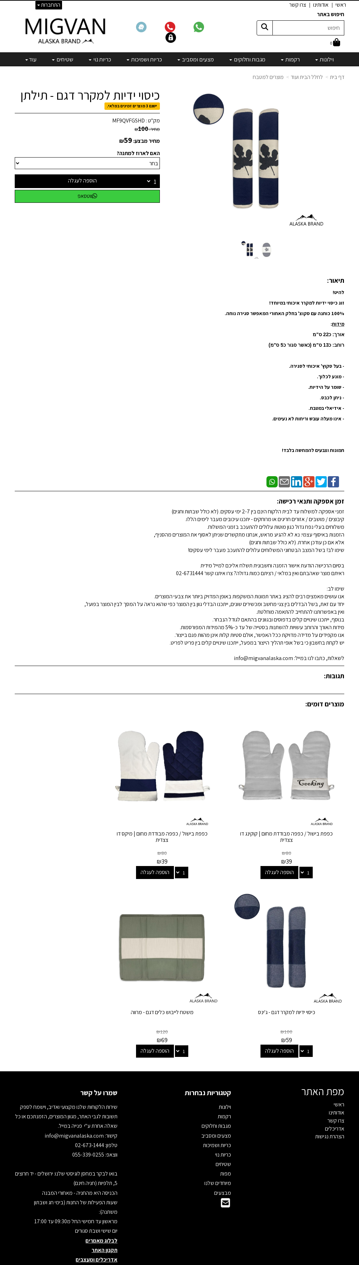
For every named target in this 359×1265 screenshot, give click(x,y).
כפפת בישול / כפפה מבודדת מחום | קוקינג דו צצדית (293, 824)
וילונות (225, 1081)
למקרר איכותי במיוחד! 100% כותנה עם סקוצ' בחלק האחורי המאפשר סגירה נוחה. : (284, 313)
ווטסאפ (87, 196)
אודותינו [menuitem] (320, 4)
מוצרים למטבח (268, 77)
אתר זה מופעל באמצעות (179, 1260)
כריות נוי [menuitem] (100, 59)
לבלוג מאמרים (101, 1214)
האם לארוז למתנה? (138, 153)
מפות (225, 1148)
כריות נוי (223, 1129)
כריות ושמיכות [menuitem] (144, 59)
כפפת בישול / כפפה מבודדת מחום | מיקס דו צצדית (179, 824)
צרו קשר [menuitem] (297, 4)
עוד (30, 59)
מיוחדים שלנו (217, 1157)
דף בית (337, 77)
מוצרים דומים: (324, 703)
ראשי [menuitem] (341, 4)
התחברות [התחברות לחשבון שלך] (48, 4)
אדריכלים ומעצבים (96, 1234)
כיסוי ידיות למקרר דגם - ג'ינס (66, 821)
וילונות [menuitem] (324, 59)
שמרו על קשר (98, 1067)
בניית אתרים (152, 1260)
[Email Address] (225, 1179)
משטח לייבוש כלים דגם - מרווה (293, 986)
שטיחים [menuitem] (62, 59)
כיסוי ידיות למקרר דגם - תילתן (90, 95)
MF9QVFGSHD (128, 120)
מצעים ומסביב (216, 1109)
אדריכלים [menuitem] (334, 1102)
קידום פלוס (171, 1260)
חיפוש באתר (330, 14)
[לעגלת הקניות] (335, 43)
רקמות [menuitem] (290, 59)
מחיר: (147, 129)
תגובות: (334, 675)
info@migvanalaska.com (75, 1109)
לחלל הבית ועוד (307, 77)
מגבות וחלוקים (216, 1100)
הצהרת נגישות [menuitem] (329, 1110)
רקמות (224, 1090)
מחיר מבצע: (146, 141)
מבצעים (222, 1167)
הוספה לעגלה (82, 180)
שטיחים (223, 1138)
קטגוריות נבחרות (208, 1067)
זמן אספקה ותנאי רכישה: (310, 501)
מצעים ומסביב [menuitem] (195, 59)
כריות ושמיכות (217, 1119)
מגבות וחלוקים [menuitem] (247, 59)
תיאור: (335, 280)
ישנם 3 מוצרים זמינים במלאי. (132, 105)
